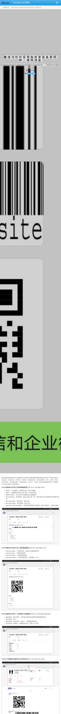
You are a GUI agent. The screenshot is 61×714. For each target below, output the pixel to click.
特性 (33, 73)
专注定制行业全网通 (21, 3)
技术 (28, 73)
